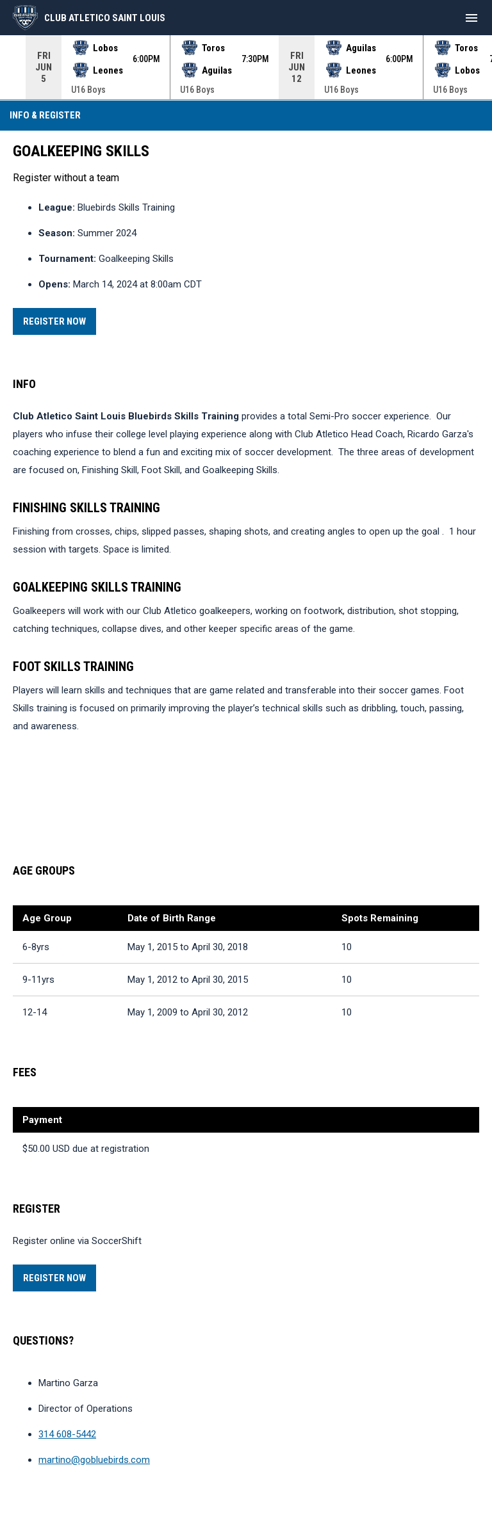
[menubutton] (471, 18)
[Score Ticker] (246, 67)
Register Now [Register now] (59, 319)
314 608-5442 (67, 1434)
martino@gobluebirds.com (94, 1460)
